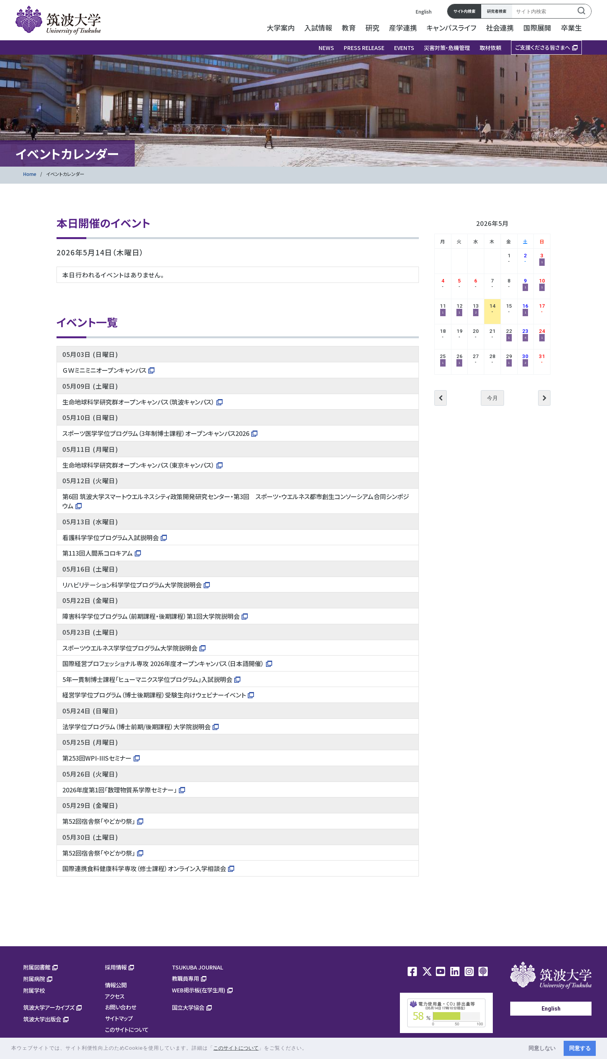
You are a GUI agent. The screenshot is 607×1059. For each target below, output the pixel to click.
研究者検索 (496, 11)
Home (29, 173)
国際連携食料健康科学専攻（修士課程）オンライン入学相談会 (144, 868)
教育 (349, 27)
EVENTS (404, 48)
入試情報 (318, 27)
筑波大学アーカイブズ (48, 1007)
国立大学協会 (188, 1007)
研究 (372, 27)
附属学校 (34, 990)
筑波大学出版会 (42, 1019)
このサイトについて (127, 1029)
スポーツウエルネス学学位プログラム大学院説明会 (129, 648)
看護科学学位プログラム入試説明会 (110, 537)
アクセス (115, 996)
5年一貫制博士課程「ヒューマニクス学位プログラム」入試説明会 (147, 679)
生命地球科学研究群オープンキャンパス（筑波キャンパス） (138, 401)
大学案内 (281, 27)
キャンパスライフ (451, 27)
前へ (440, 398)
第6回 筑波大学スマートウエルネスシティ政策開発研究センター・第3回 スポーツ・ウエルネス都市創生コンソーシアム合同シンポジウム (235, 501)
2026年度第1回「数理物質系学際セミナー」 (119, 789)
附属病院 (34, 979)
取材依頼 (490, 48)
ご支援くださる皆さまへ (542, 47)
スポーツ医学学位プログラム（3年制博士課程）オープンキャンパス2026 (155, 433)
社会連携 (500, 27)
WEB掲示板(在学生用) (198, 990)
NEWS (326, 48)
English (424, 11)
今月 (492, 398)
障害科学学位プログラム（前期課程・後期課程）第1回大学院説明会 (151, 616)
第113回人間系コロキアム (97, 553)
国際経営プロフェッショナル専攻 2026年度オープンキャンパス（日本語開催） (163, 663)
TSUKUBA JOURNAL (197, 967)
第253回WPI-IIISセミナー (97, 758)
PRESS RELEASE (364, 48)
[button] (310, 1049)
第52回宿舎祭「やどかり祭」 (98, 821)
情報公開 (116, 985)
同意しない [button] (542, 1048)
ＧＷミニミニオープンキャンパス (104, 370)
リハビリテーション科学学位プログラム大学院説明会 (132, 584)
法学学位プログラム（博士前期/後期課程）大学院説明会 (136, 726)
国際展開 (537, 27)
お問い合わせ (120, 1007)
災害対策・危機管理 (447, 48)
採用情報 (116, 967)
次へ (544, 398)
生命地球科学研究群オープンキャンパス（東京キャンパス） (138, 465)
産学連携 (403, 27)
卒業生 (571, 27)
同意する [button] (580, 1048)
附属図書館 (36, 967)
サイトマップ (119, 1018)
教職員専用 (185, 978)
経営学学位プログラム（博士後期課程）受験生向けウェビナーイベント (154, 694)
